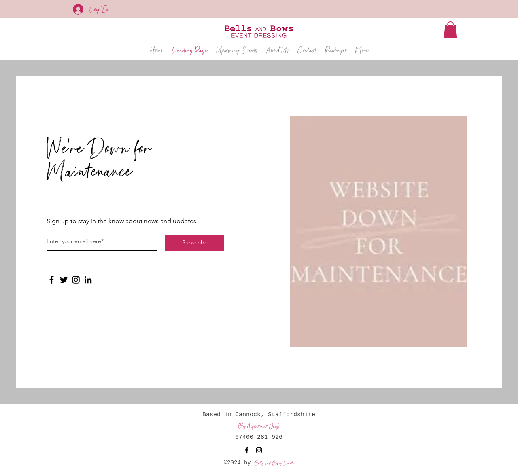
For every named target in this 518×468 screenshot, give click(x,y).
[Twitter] (64, 280)
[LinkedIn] (88, 280)
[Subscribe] (194, 243)
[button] (450, 29)
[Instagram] (76, 280)
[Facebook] (52, 280)
